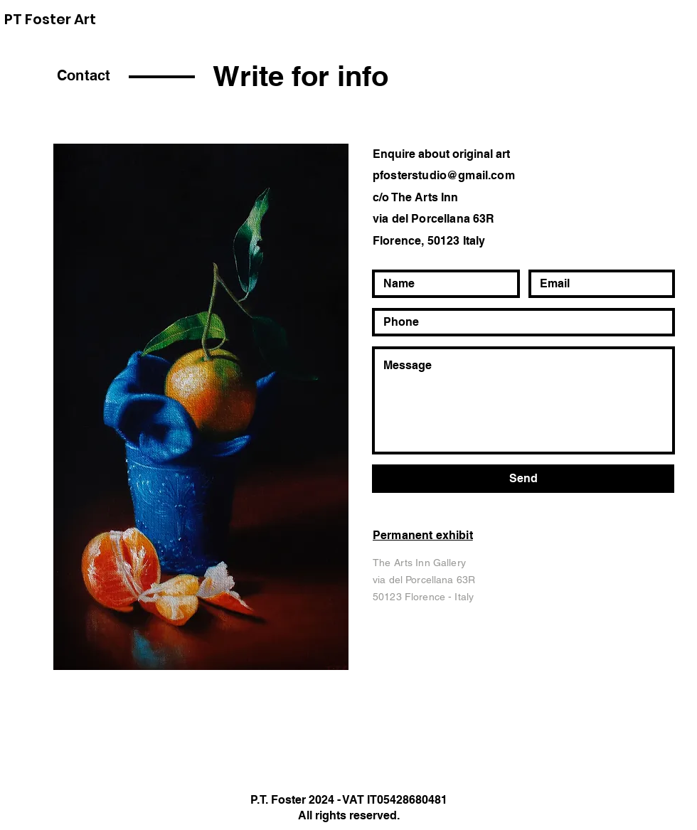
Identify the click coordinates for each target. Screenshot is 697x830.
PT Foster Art (50, 19)
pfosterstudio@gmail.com (444, 175)
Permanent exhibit (423, 535)
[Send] (523, 478)
